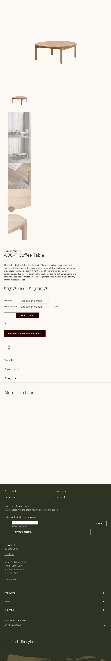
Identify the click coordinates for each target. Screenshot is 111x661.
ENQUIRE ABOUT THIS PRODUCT (24, 334)
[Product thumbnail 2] (55, 150)
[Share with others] (8, 347)
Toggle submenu (104, 593)
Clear (56, 306)
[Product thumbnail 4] (55, 201)
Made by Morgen (12, 250)
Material (8, 300)
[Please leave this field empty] (25, 523)
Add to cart (28, 315)
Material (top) (10, 306)
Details (8, 360)
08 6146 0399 (11, 549)
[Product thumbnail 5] (55, 227)
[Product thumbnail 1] (55, 125)
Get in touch (10, 579)
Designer (10, 378)
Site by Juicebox (12, 625)
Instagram (62, 491)
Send (99, 523)
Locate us (9, 554)
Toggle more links (104, 625)
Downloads (11, 369)
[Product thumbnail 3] (55, 176)
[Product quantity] (10, 315)
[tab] (55, 360)
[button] (5, 322)
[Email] (51, 532)
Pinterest (10, 497)
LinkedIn (61, 497)
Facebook (10, 491)
